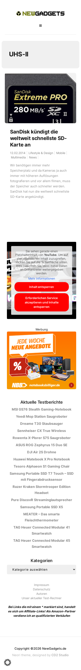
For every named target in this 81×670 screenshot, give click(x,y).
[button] (7, 662)
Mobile (60, 153)
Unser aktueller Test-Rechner (41, 598)
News (33, 157)
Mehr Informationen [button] (41, 278)
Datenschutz (41, 589)
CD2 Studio (60, 655)
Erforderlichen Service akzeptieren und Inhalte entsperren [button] (42, 302)
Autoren (41, 593)
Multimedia (18, 157)
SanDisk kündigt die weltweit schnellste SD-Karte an (38, 138)
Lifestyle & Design (41, 153)
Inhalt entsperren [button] (41, 286)
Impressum (41, 585)
